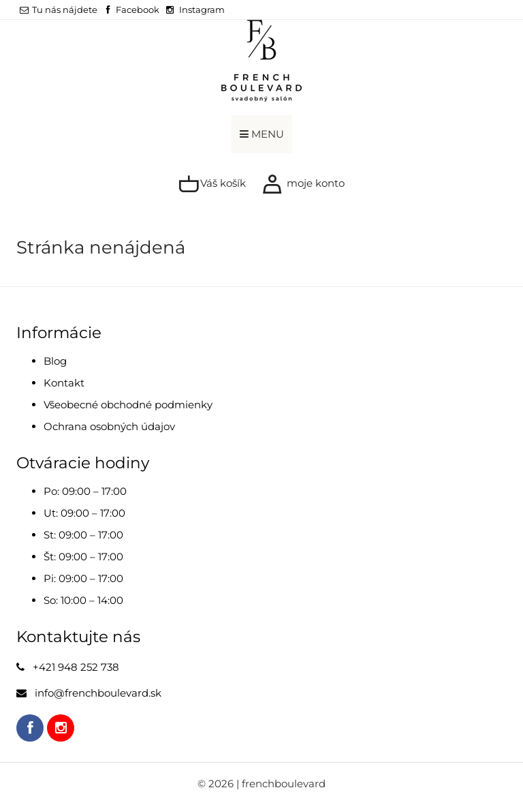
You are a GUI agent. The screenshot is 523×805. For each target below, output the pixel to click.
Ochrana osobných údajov (109, 426)
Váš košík (212, 184)
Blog (55, 360)
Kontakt (64, 382)
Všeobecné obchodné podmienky (128, 404)
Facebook (137, 9)
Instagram (202, 9)
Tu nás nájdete (58, 9)
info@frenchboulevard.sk (98, 692)
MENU (262, 133)
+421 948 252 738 (76, 666)
